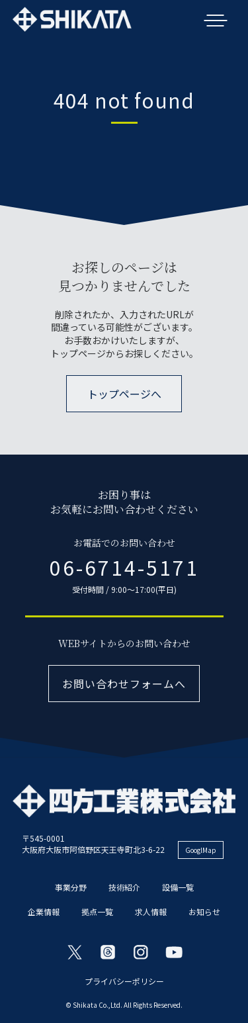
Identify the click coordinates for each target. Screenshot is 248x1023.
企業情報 (44, 911)
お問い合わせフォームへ (124, 683)
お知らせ (204, 911)
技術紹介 (124, 887)
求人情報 (151, 911)
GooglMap (200, 850)
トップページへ (124, 394)
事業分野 (71, 887)
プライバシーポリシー (124, 981)
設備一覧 (178, 887)
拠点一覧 (97, 911)
